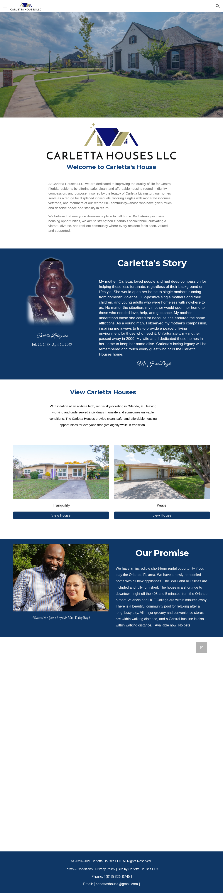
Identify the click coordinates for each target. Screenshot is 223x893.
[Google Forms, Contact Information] (111, 744)
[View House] (61, 515)
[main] (111, 167)
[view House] (162, 515)
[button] (5, 6)
